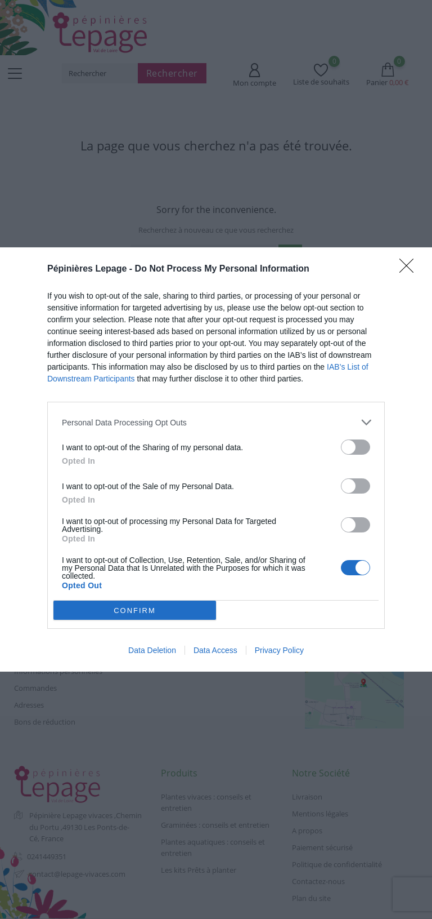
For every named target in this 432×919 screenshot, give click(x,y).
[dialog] (216, 459)
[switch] (355, 447)
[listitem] (216, 422)
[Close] (410, 269)
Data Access (215, 650)
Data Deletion (152, 650)
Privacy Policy (279, 650)
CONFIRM (135, 610)
